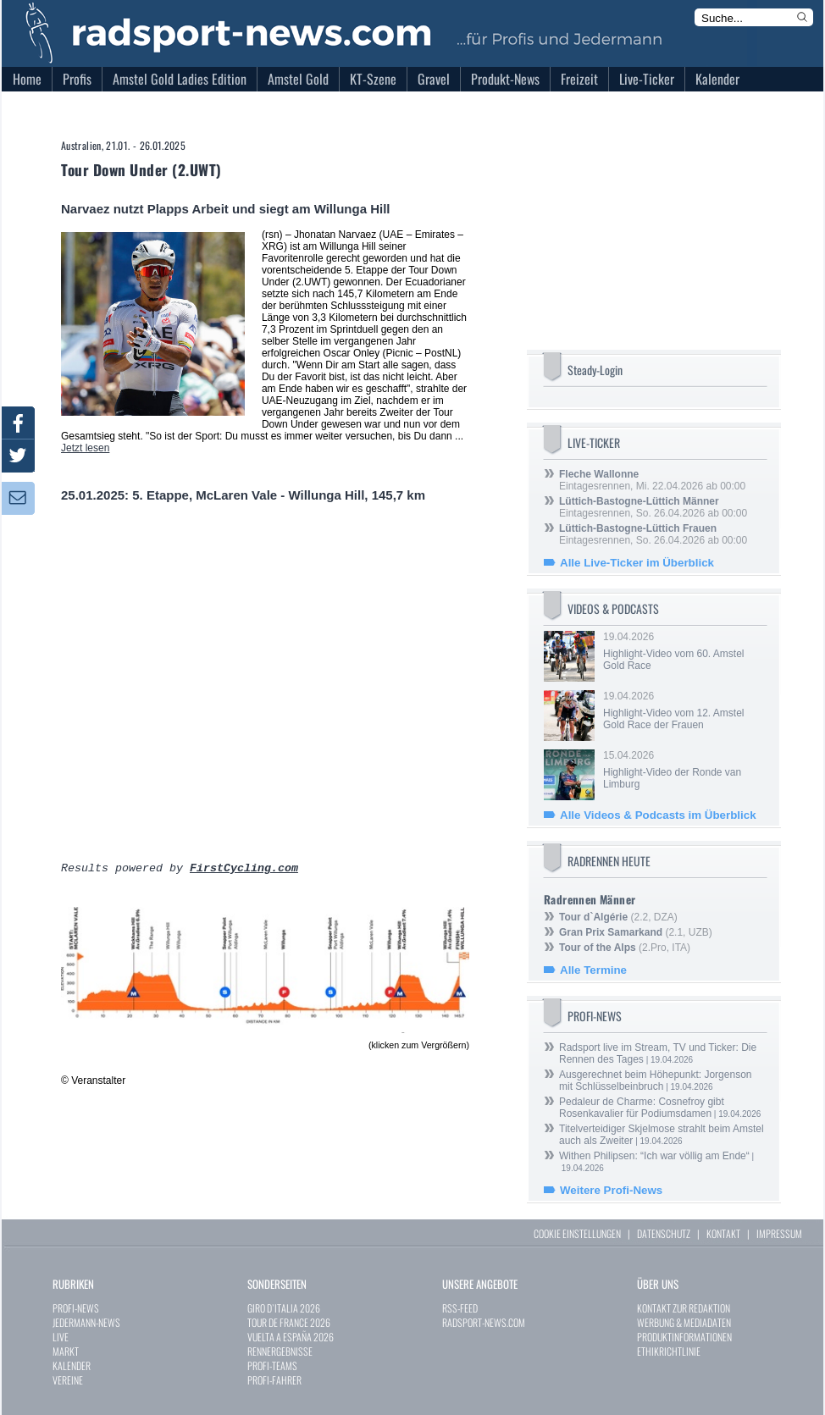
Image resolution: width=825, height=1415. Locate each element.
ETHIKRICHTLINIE (668, 1351)
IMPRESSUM (779, 1233)
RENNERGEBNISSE (280, 1351)
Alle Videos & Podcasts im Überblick (658, 815)
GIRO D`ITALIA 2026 (283, 1308)
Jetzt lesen (85, 448)
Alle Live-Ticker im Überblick (637, 562)
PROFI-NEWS (76, 1308)
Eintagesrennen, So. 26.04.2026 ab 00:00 (653, 507)
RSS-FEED (460, 1308)
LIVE (61, 1336)
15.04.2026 (683, 769)
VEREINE (68, 1380)
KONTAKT (723, 1233)
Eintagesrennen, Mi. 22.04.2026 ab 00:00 (652, 480)
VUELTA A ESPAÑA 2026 (290, 1336)
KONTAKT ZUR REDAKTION (683, 1308)
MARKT (66, 1351)
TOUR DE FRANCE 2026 (288, 1322)
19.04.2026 (683, 651)
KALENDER (72, 1365)
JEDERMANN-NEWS (86, 1322)
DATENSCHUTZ (663, 1233)
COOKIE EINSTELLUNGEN (577, 1233)
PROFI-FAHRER (274, 1380)
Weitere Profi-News (611, 1190)
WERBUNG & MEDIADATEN (684, 1322)
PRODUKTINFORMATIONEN (684, 1336)
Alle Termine (593, 970)
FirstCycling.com (244, 869)
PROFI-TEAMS (272, 1365)
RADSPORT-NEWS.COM (483, 1322)
